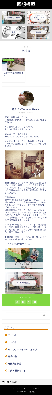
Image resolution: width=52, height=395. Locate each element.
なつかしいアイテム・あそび (22, 349)
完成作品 (12, 356)
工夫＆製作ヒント (17, 370)
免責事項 (36, 388)
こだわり (12, 335)
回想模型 (26, 4)
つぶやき (12, 342)
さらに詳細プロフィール (18, 244)
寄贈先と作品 (14, 363)
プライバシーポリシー (20, 388)
